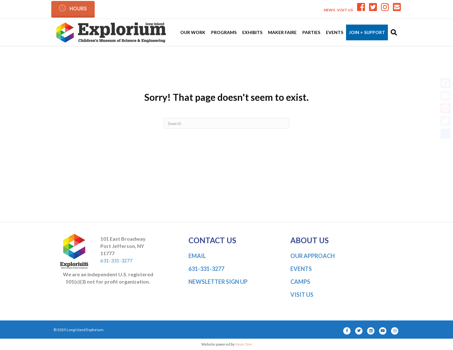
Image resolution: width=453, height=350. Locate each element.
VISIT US (345, 10)
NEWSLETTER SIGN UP (218, 281)
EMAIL (197, 255)
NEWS (329, 10)
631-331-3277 (116, 260)
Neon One (243, 344)
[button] (73, 8)
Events (334, 32)
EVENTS (301, 268)
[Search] (392, 32)
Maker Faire (282, 32)
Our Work (192, 32)
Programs (224, 32)
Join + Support (367, 32)
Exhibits (252, 32)
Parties (311, 32)
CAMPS (300, 281)
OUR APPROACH (312, 255)
